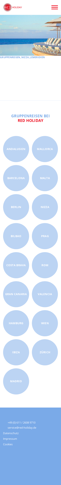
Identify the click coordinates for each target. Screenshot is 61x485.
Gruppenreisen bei (30, 118)
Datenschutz (11, 433)
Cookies (8, 444)
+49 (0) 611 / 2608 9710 (21, 422)
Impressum (10, 439)
